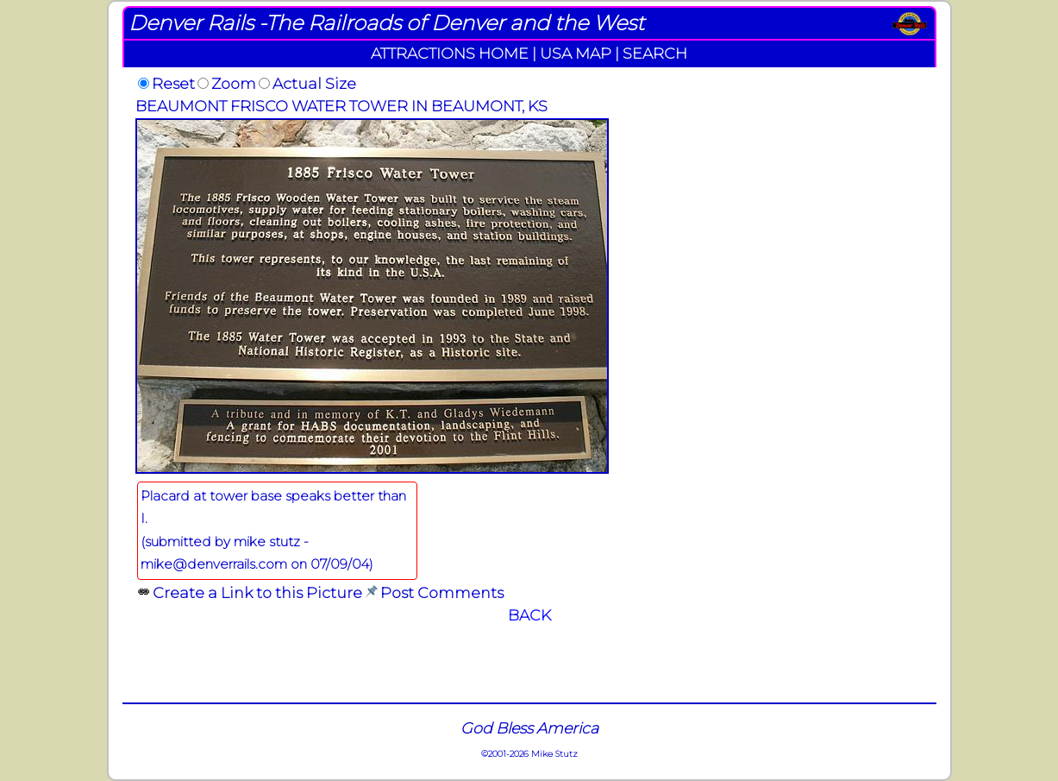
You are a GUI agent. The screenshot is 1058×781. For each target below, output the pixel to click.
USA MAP (575, 53)
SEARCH (655, 53)
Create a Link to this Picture (257, 592)
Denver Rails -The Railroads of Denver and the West (386, 22)
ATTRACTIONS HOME (450, 53)
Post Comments (442, 592)
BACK (529, 615)
